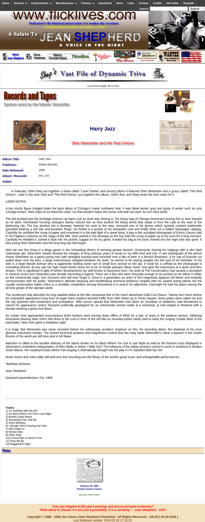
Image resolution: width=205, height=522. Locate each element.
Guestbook (105, 3)
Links (131, 3)
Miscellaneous (66, 3)
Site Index (172, 3)
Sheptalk (188, 3)
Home (5, 3)
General (20, 3)
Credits (157, 3)
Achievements (41, 3)
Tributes (88, 3)
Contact (143, 3)
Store (119, 3)
